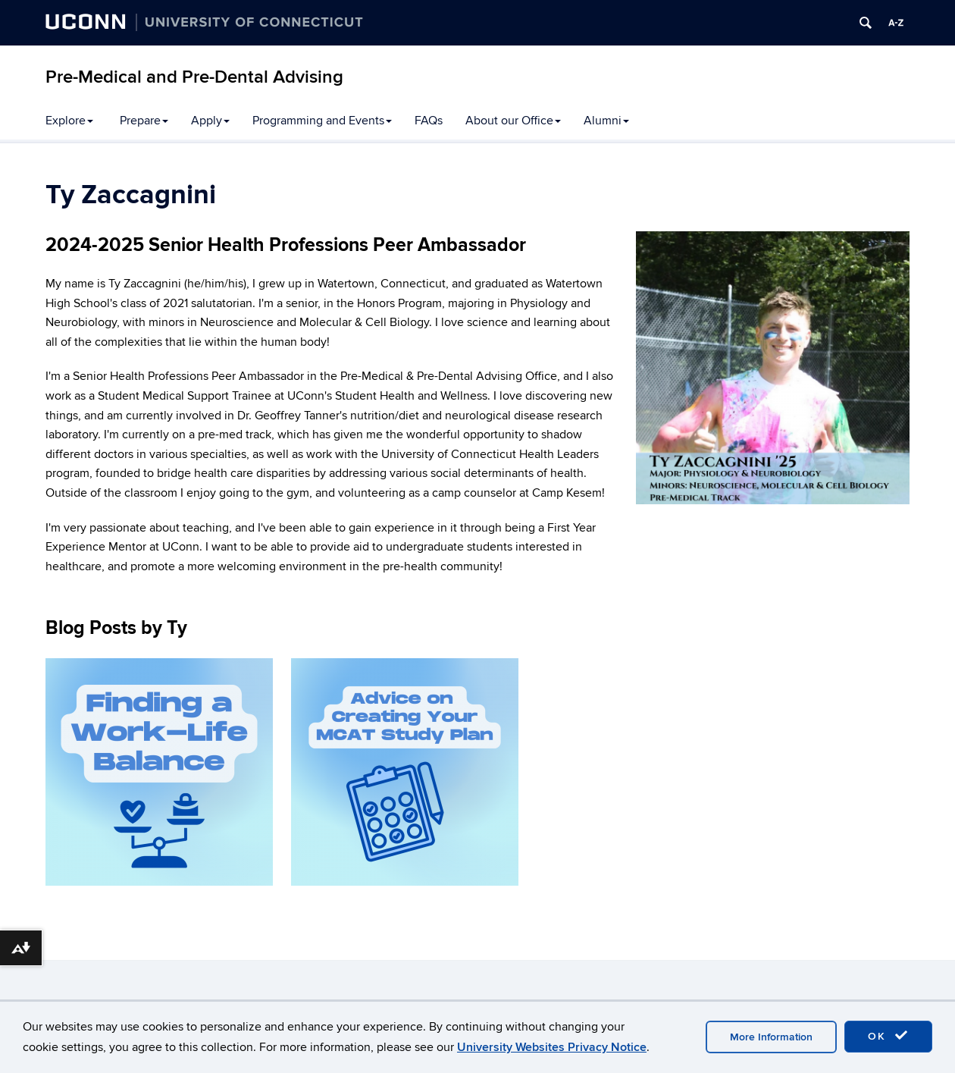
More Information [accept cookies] (771, 1037)
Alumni (606, 120)
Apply (210, 120)
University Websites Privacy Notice (552, 1047)
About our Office (513, 120)
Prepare (144, 120)
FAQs (429, 120)
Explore (69, 120)
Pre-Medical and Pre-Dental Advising (194, 77)
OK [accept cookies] (888, 1036)
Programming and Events (322, 120)
